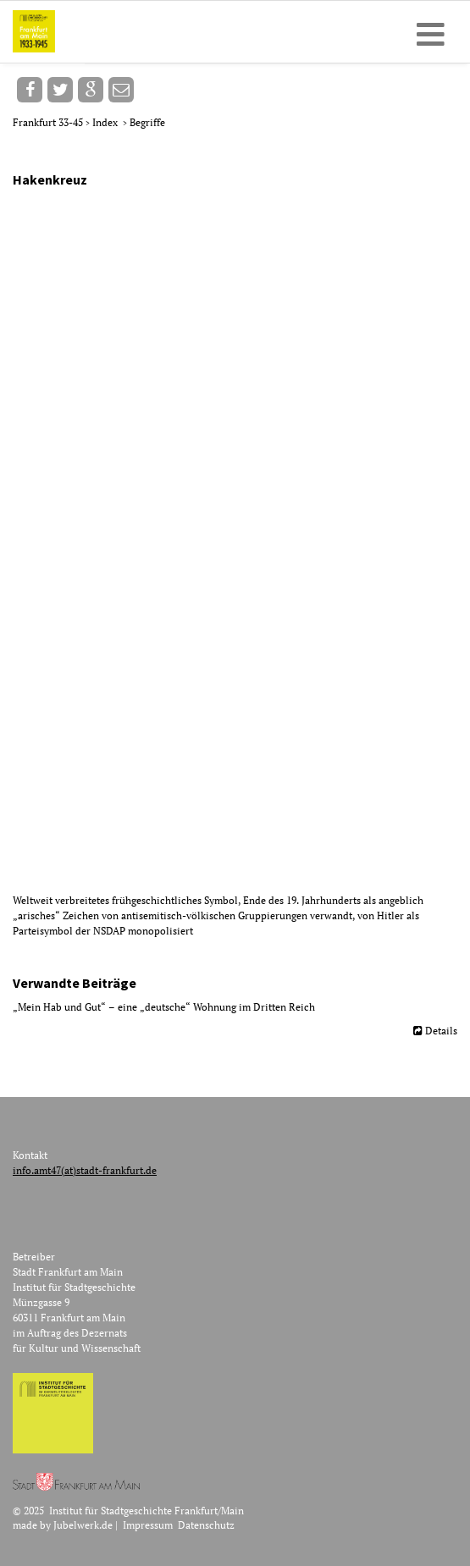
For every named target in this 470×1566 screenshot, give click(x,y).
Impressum (148, 1525)
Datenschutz (206, 1525)
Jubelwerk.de (83, 1525)
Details (441, 1030)
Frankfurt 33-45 (49, 122)
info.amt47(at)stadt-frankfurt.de (85, 1170)
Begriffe (147, 122)
